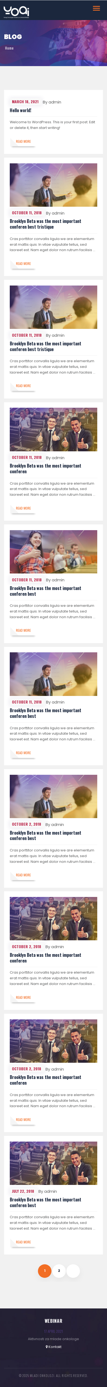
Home (9, 48)
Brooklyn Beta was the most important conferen (45, 468)
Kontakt (54, 1346)
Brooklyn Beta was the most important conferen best (45, 591)
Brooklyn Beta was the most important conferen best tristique (45, 224)
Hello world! (20, 110)
